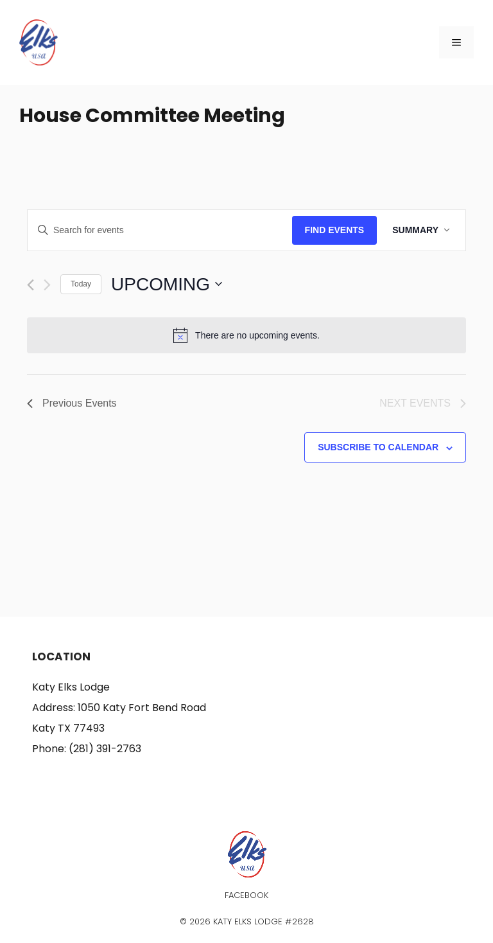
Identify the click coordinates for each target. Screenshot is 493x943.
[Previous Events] (30, 285)
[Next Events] (47, 285)
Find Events (335, 230)
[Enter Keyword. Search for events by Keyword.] (160, 230)
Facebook (246, 895)
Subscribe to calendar (378, 447)
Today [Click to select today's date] (81, 283)
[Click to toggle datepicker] (166, 284)
